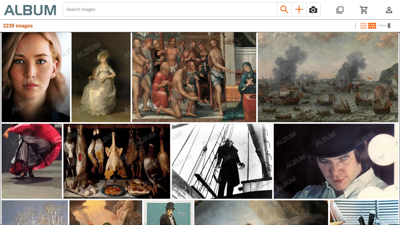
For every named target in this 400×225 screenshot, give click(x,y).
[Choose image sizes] (384, 25)
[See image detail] (36, 77)
